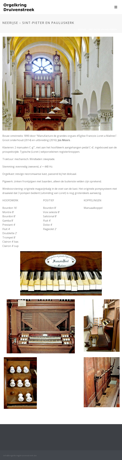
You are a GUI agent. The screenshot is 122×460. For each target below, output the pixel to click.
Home (41, 29)
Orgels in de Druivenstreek (61, 29)
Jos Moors (64, 140)
